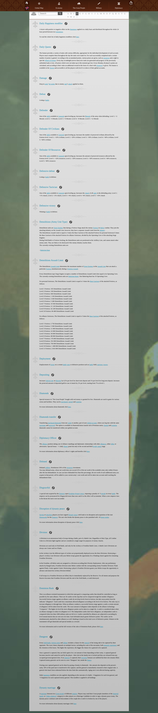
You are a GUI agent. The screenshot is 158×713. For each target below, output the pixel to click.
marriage (44, 694)
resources (106, 58)
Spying (41, 515)
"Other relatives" (51, 696)
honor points (105, 517)
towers (105, 365)
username (42, 425)
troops (52, 365)
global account (92, 423)
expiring (78, 402)
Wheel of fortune (50, 60)
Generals (61, 116)
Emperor (62, 494)
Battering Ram (45, 250)
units (46, 84)
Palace (89, 660)
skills (48, 116)
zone (68, 365)
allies (112, 444)
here (77, 37)
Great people (60, 694)
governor (84, 658)
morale (103, 494)
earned (70, 402)
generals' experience (110, 645)
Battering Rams (73, 276)
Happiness (73, 29)
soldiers (47, 467)
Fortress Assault (73, 269)
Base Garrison (94, 281)
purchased (64, 402)
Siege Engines (58, 228)
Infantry (102, 230)
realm (70, 423)
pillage (65, 643)
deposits (58, 381)
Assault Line (101, 266)
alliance (44, 444)
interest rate (49, 381)
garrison (100, 365)
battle (47, 100)
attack (70, 84)
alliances (103, 444)
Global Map (39, 5)
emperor (67, 658)
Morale (88, 116)
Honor (66, 446)
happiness (46, 675)
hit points (52, 84)
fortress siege (55, 643)
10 (131, 3)
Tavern (52, 68)
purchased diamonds (54, 423)
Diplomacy (119, 5)
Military (99, 5)
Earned (106, 425)
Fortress (95, 228)
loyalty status (97, 446)
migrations (59, 32)
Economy (59, 5)
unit (65, 84)
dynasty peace (79, 494)
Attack (87, 193)
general (87, 643)
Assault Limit (55, 266)
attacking (49, 515)
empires (74, 694)
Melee (102, 228)
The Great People (79, 5)
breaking (71, 494)
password (52, 425)
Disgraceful (43, 517)
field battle (47, 643)
